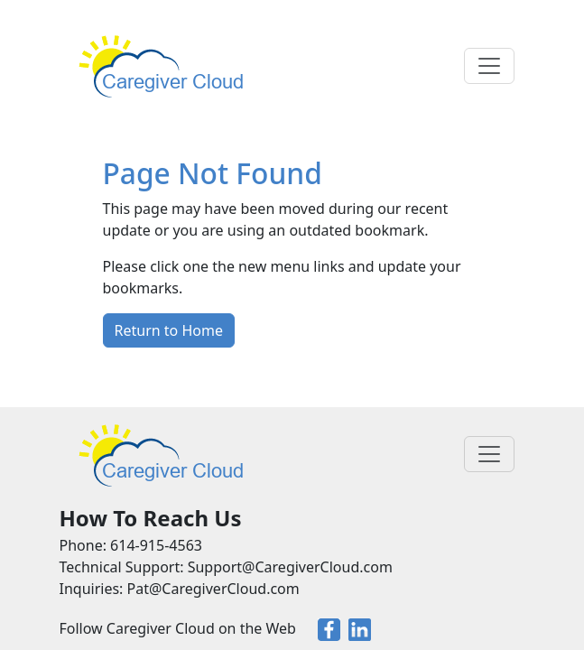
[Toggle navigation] (489, 66)
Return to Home (169, 330)
